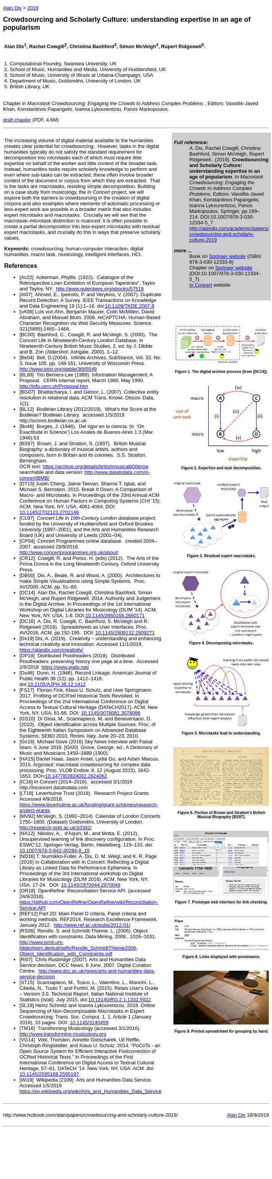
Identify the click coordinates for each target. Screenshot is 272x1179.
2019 (32, 8)
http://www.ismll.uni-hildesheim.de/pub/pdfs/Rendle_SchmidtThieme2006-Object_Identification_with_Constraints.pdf (78, 948)
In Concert (200, 285)
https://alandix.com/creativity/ (51, 650)
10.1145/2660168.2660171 (114, 615)
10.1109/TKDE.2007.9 (129, 306)
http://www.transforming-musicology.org (62, 1034)
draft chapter (17, 120)
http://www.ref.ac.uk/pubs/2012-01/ (92, 925)
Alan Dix (12, 8)
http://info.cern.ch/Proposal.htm (53, 386)
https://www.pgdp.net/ (65, 667)
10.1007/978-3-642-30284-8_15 (54, 850)
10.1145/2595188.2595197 (49, 1074)
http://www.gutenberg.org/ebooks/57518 (100, 289)
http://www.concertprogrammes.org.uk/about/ (68, 552)
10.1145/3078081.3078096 (110, 713)
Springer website (227, 256)
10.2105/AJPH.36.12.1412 (57, 684)
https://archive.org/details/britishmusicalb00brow (96, 466)
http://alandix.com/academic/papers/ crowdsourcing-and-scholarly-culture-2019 (229, 234)
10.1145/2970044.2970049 (90, 885)
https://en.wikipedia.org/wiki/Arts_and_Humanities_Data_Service (90, 1091)
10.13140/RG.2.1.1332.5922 (119, 999)
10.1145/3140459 (89, 1022)
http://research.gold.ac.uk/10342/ (55, 827)
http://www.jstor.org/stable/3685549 (58, 369)
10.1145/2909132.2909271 (124, 633)
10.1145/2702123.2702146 (49, 512)
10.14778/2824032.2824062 (76, 776)
